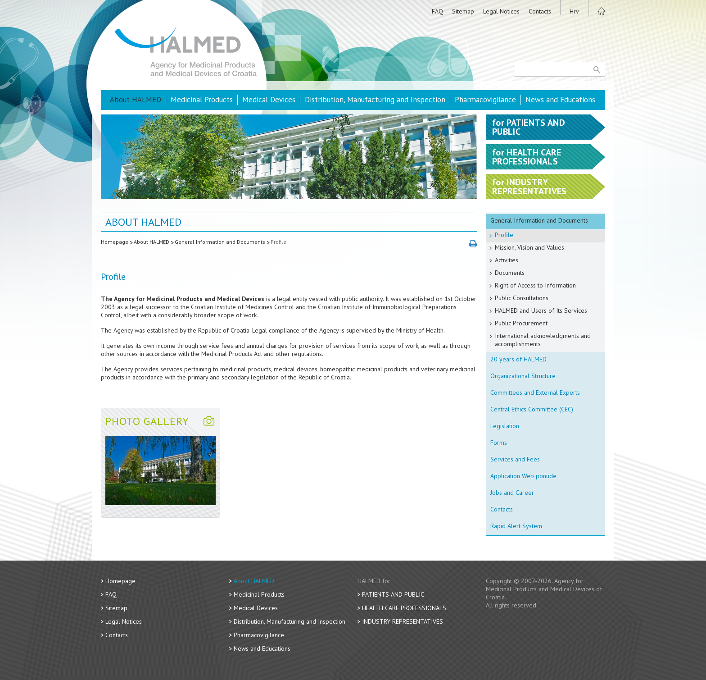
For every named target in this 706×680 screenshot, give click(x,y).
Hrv (574, 11)
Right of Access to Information (535, 285)
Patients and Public (393, 594)
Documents (510, 273)
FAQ (437, 11)
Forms (498, 442)
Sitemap (463, 11)
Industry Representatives (402, 621)
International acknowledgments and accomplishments (543, 340)
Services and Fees (515, 459)
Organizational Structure (523, 376)
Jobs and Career (512, 492)
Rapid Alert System (516, 526)
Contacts (540, 11)
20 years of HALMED (518, 359)
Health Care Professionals (404, 608)
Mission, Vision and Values (529, 247)
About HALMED (135, 100)
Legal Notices (501, 11)
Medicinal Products (202, 100)
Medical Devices (268, 100)
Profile (278, 241)
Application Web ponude (523, 476)
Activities (506, 260)
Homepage (114, 241)
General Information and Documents (220, 241)
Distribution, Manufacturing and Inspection (375, 100)
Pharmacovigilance (485, 100)
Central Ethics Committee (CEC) (531, 409)
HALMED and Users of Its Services (541, 310)
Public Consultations (521, 298)
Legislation (504, 426)
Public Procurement (521, 323)
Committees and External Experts (535, 392)
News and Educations (560, 100)
